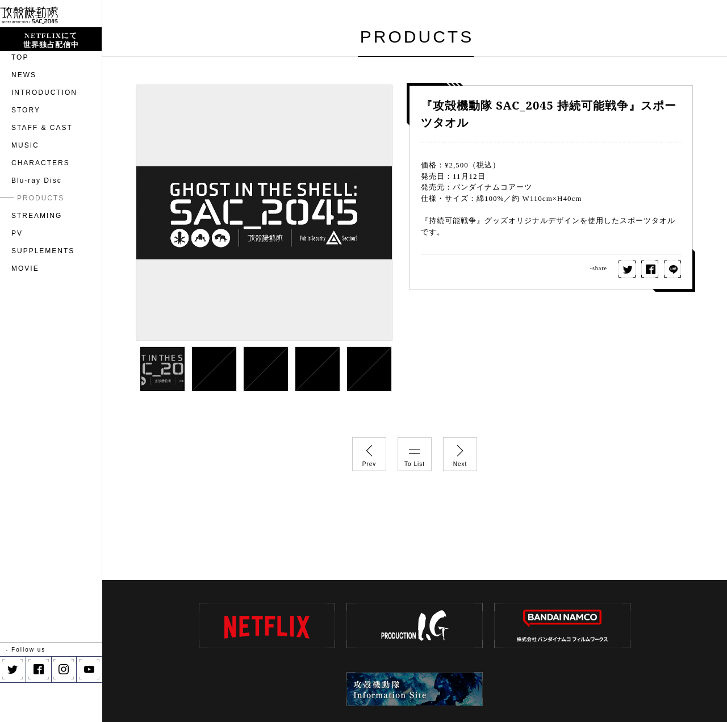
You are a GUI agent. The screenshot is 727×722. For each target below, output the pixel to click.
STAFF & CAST (42, 167)
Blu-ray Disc (36, 220)
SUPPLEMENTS (42, 291)
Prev (369, 452)
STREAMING (36, 255)
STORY (25, 150)
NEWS (23, 115)
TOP (19, 97)
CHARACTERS (40, 203)
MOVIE (25, 308)
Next (460, 452)
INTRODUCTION (44, 132)
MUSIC (25, 185)
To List (414, 452)
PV (17, 273)
